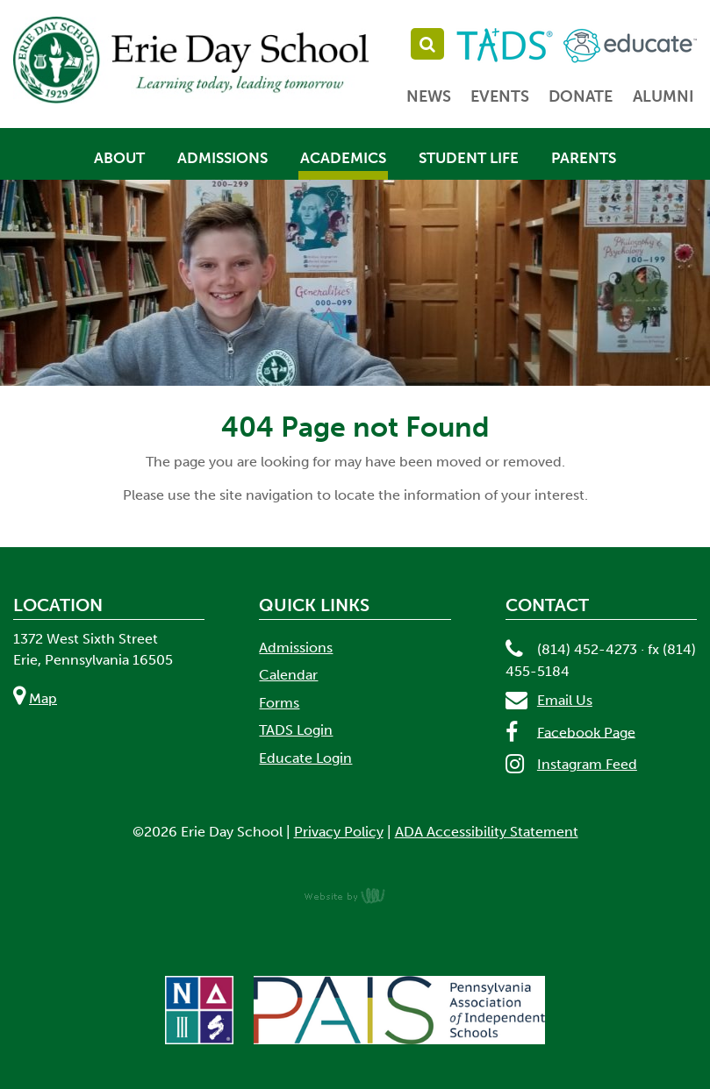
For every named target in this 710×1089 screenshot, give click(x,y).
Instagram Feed (587, 764)
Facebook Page (586, 731)
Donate (581, 96)
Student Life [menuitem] (469, 158)
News (428, 96)
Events (499, 96)
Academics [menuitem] (343, 158)
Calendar (288, 674)
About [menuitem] (119, 158)
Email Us (564, 700)
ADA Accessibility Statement (486, 831)
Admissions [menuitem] (222, 158)
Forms (279, 702)
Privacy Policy (339, 831)
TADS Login (296, 730)
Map (43, 698)
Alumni (663, 96)
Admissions (296, 647)
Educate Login (305, 758)
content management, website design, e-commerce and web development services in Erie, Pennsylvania (355, 895)
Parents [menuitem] (583, 158)
